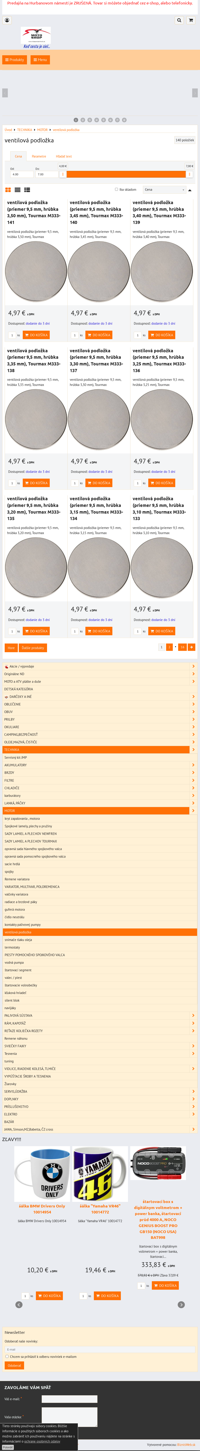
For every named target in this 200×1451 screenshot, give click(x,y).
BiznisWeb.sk (186, 1445)
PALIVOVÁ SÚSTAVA (100, 1016)
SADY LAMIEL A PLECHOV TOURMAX (31, 842)
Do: (47, 172)
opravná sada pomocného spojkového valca (35, 857)
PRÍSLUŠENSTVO (101, 1107)
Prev (19, 1305)
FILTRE (100, 781)
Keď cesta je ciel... (36, 46)
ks (14, 335)
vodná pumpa (14, 963)
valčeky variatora (16, 895)
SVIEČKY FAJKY (100, 1046)
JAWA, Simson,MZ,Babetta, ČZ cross (101, 1130)
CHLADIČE (100, 788)
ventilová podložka (18, 932)
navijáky (10, 1008)
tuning (9, 1062)
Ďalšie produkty (33, 648)
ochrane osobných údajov (42, 1441)
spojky (9, 872)
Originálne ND (101, 674)
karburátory (100, 796)
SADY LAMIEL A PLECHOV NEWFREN (31, 834)
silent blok (12, 1001)
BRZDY (100, 773)
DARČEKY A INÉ (101, 697)
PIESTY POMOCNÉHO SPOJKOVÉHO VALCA (35, 955)
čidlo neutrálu (14, 917)
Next (181, 1305)
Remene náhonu (15, 1039)
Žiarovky (10, 1084)
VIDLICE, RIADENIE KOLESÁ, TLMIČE (100, 1069)
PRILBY (101, 720)
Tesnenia (100, 1054)
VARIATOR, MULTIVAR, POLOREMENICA (32, 887)
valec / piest (13, 978)
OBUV (101, 712)
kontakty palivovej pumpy (23, 925)
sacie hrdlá (12, 864)
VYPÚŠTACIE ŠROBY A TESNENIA (27, 1077)
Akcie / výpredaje (101, 667)
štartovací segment (18, 970)
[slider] (63, 174)
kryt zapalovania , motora (22, 819)
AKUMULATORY (100, 766)
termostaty (12, 948)
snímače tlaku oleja (18, 940)
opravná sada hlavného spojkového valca (33, 849)
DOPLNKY (101, 1099)
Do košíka (36, 335)
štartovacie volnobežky (21, 986)
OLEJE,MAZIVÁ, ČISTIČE (101, 742)
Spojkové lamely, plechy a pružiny (28, 826)
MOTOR (100, 811)
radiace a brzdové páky (21, 902)
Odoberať (14, 1366)
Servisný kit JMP (15, 758)
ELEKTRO (101, 1115)
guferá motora (15, 910)
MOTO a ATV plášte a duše (101, 682)
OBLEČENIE (101, 705)
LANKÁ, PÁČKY (100, 803)
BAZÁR (9, 1122)
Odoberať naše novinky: (21, 1342)
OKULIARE (101, 727)
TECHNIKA (101, 750)
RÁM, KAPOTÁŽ (100, 1024)
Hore (11, 648)
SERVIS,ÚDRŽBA (101, 1092)
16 (180, 648)
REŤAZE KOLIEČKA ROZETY (100, 1031)
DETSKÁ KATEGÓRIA (18, 689)
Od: (22, 172)
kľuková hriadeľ (15, 993)
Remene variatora (17, 879)
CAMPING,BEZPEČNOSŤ (101, 735)
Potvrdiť (8, 1447)
